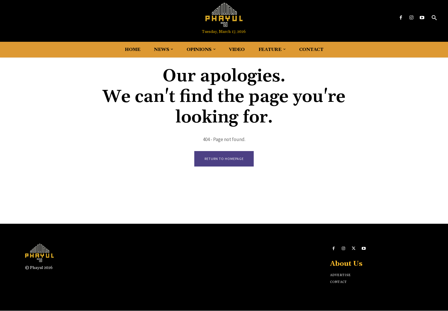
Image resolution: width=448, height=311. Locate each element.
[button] (434, 18)
